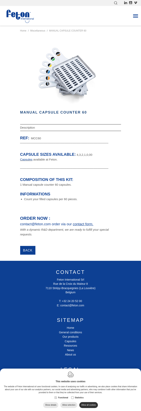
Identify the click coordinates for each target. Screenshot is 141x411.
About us (70, 354)
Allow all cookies (88, 405)
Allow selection (68, 405)
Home (70, 327)
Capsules (70, 341)
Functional (63, 398)
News (70, 350)
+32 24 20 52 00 (72, 301)
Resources (70, 345)
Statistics (79, 398)
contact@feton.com (72, 305)
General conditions (70, 332)
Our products (70, 336)
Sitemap (70, 320)
